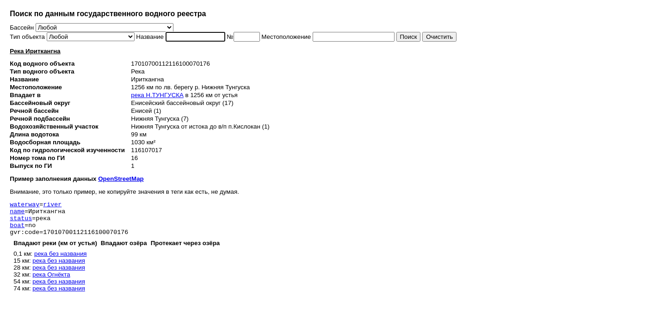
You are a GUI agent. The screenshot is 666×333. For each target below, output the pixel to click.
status (21, 222)
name (17, 214)
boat (17, 230)
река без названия (60, 260)
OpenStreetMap (121, 178)
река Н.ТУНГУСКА (157, 95)
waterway (24, 205)
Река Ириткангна (35, 51)
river (52, 205)
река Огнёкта (51, 281)
